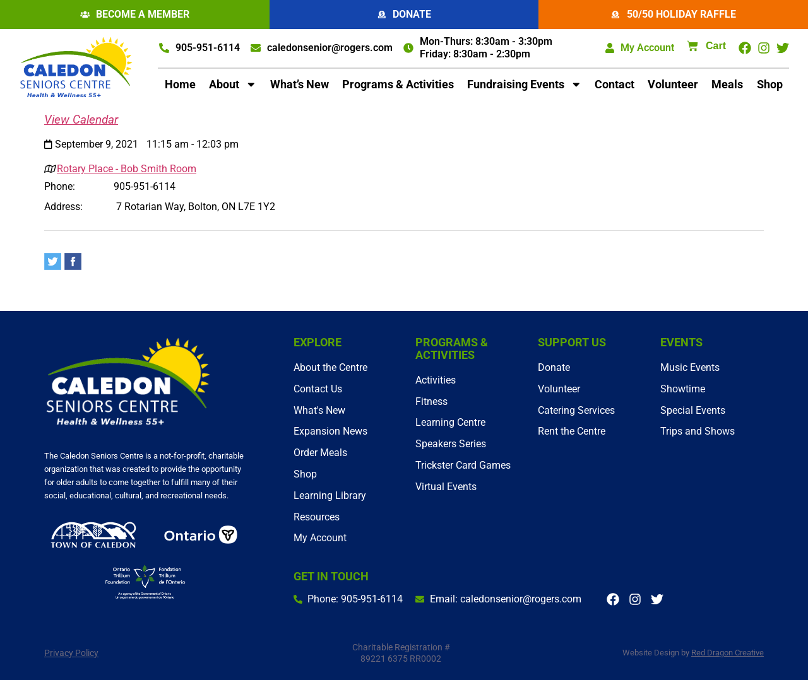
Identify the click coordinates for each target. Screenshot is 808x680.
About (233, 85)
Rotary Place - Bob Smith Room (126, 169)
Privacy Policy (71, 653)
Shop (770, 85)
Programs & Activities (398, 85)
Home (180, 85)
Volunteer (673, 85)
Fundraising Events (524, 85)
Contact (614, 85)
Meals (727, 85)
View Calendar (81, 120)
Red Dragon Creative (727, 652)
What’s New (299, 85)
